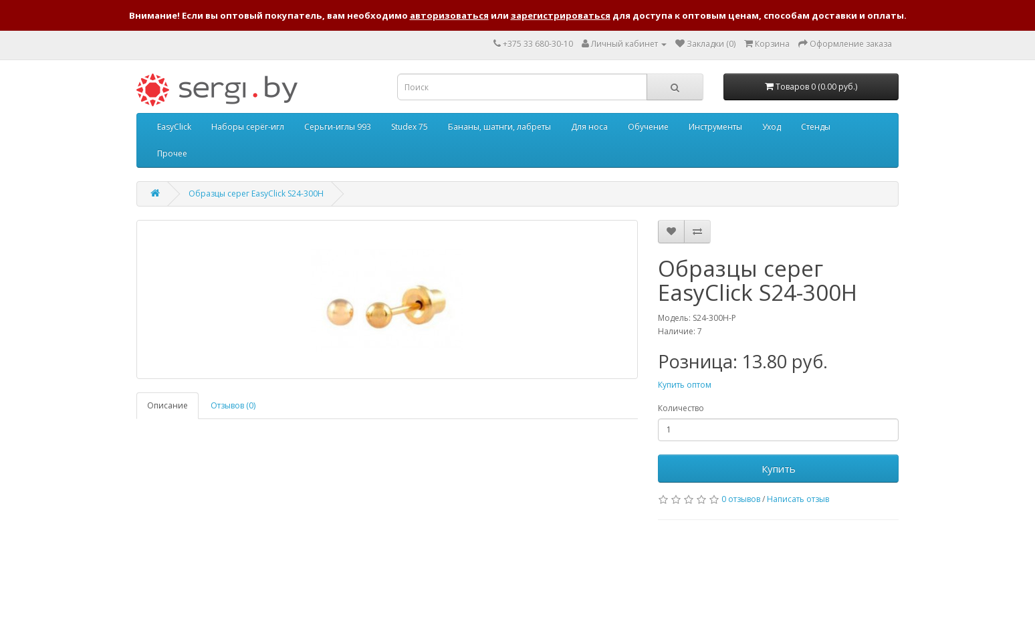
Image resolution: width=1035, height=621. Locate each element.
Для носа (589, 126)
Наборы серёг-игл (247, 126)
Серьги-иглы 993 (337, 126)
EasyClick (174, 126)
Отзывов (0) (233, 405)
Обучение (648, 126)
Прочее (172, 153)
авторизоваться (449, 15)
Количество (681, 408)
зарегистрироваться (560, 15)
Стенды (815, 126)
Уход (771, 126)
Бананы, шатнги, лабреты (499, 126)
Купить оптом (684, 384)
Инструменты (715, 126)
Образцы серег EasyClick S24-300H (256, 193)
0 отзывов (740, 499)
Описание (167, 405)
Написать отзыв (798, 499)
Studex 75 (409, 126)
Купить (779, 468)
